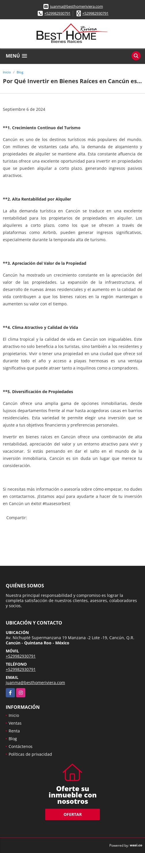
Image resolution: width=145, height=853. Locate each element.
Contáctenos (21, 746)
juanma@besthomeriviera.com (76, 6)
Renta (14, 731)
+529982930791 (57, 13)
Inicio (7, 72)
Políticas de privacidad (30, 754)
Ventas (15, 723)
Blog (20, 72)
